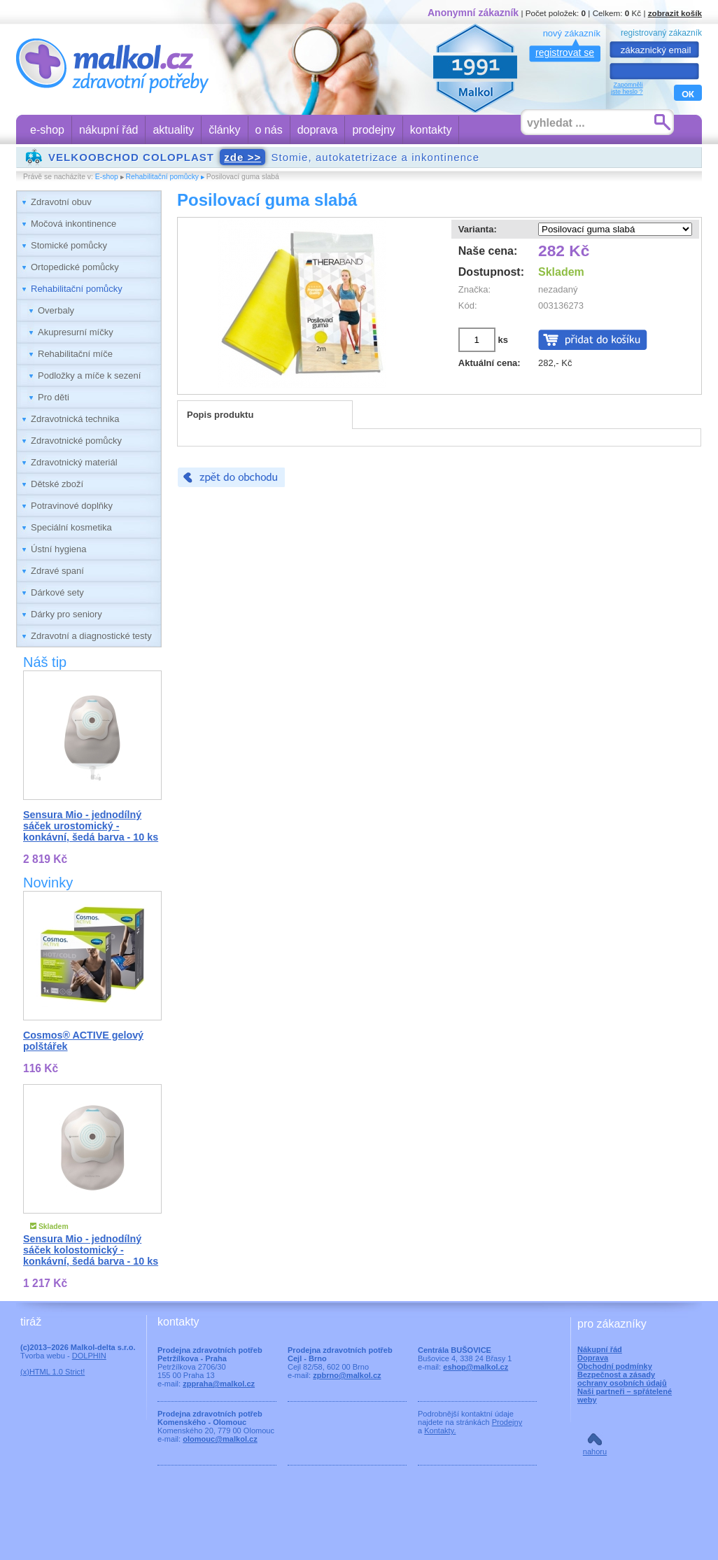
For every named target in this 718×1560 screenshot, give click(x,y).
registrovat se (564, 52)
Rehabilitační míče (75, 354)
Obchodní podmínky (614, 1366)
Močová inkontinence (73, 223)
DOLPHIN (89, 1355)
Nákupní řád (599, 1349)
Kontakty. (440, 1430)
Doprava (592, 1358)
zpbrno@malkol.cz (347, 1375)
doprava (317, 130)
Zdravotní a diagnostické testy (91, 636)
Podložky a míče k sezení (89, 375)
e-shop (47, 130)
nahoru (595, 1451)
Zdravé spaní (57, 570)
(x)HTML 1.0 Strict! (52, 1372)
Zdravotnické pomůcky (76, 440)
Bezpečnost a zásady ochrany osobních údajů (622, 1378)
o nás (269, 130)
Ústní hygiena (59, 549)
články (224, 130)
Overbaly (56, 310)
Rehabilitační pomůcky (162, 177)
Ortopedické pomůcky (75, 267)
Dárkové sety (57, 592)
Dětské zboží (57, 484)
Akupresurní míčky (75, 332)
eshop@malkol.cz (475, 1367)
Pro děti (53, 397)
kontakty (431, 130)
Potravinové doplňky (72, 505)
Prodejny (507, 1422)
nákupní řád (109, 130)
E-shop (106, 177)
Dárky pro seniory (66, 614)
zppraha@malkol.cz (219, 1383)
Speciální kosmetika (71, 527)
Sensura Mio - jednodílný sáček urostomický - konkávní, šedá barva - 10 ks (90, 826)
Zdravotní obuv (61, 202)
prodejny (373, 130)
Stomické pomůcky (69, 245)
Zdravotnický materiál (74, 462)
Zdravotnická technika (75, 419)
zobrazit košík (675, 12)
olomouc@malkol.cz (220, 1439)
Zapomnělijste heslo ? (627, 88)
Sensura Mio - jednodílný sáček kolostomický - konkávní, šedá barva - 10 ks (90, 1250)
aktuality (173, 130)
